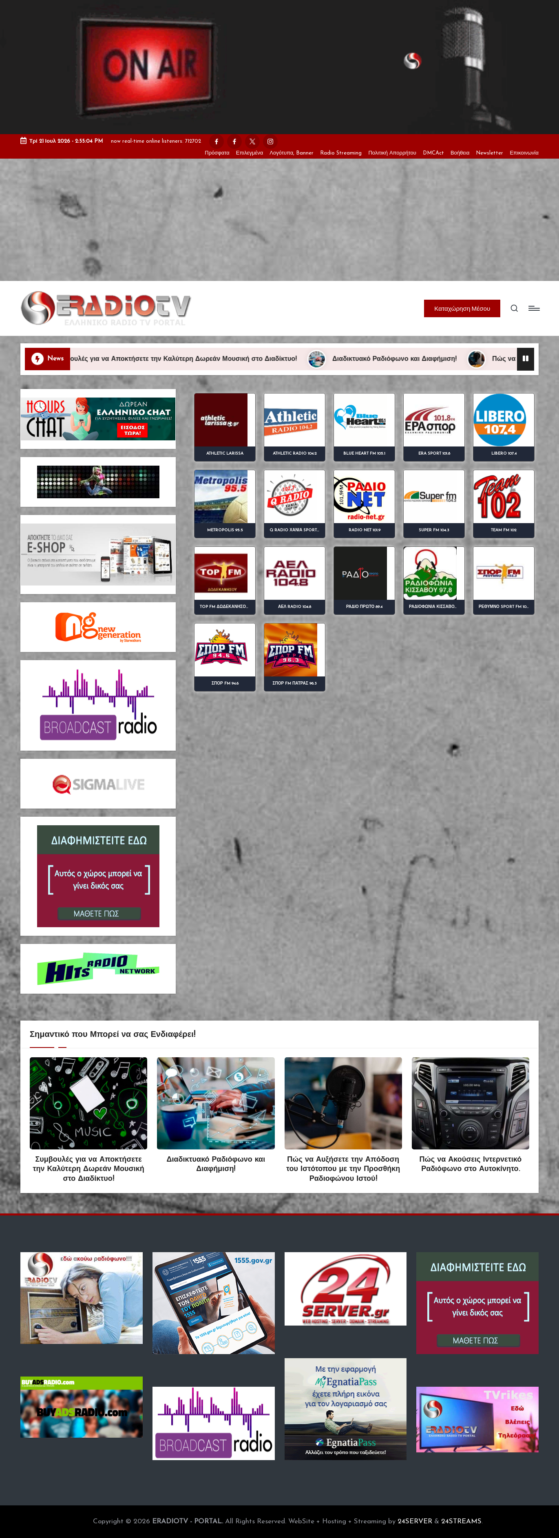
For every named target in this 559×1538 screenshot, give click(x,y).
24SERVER (415, 1521)
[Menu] (533, 308)
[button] (462, 308)
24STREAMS (461, 1521)
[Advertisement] (279, 220)
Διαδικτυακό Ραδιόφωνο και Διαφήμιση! (409, 359)
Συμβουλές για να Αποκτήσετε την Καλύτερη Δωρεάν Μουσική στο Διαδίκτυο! (190, 359)
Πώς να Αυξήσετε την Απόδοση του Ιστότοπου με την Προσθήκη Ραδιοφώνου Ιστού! (343, 1169)
